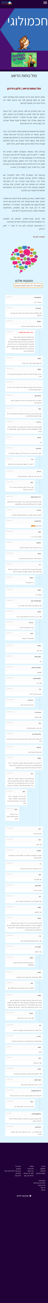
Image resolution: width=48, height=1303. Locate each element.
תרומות (43, 1190)
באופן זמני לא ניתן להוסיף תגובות (28, 285)
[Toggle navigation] (14, 3)
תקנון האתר (41, 1181)
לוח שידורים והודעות (39, 1183)
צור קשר (42, 1188)
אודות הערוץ (41, 1185)
